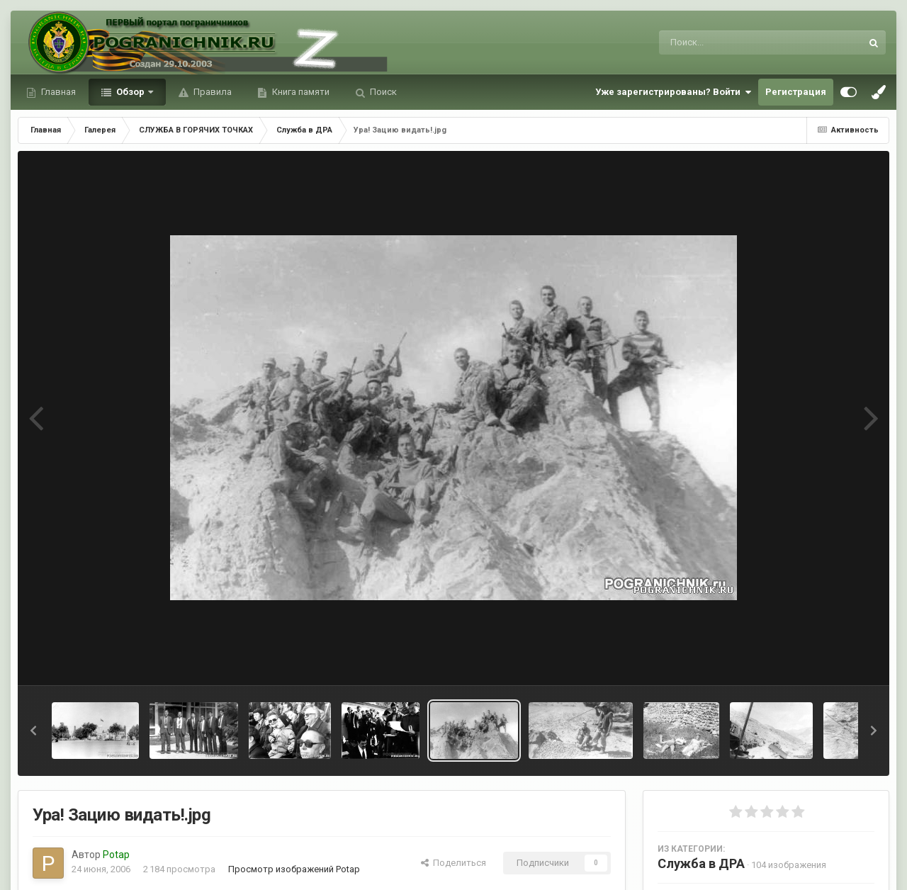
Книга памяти (299, 91)
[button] (33, 730)
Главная (57, 91)
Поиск (382, 91)
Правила (211, 91)
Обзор (130, 91)
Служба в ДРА (701, 863)
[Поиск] (734, 42)
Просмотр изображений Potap (294, 869)
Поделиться (453, 862)
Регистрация (795, 91)
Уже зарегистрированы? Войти (673, 92)
